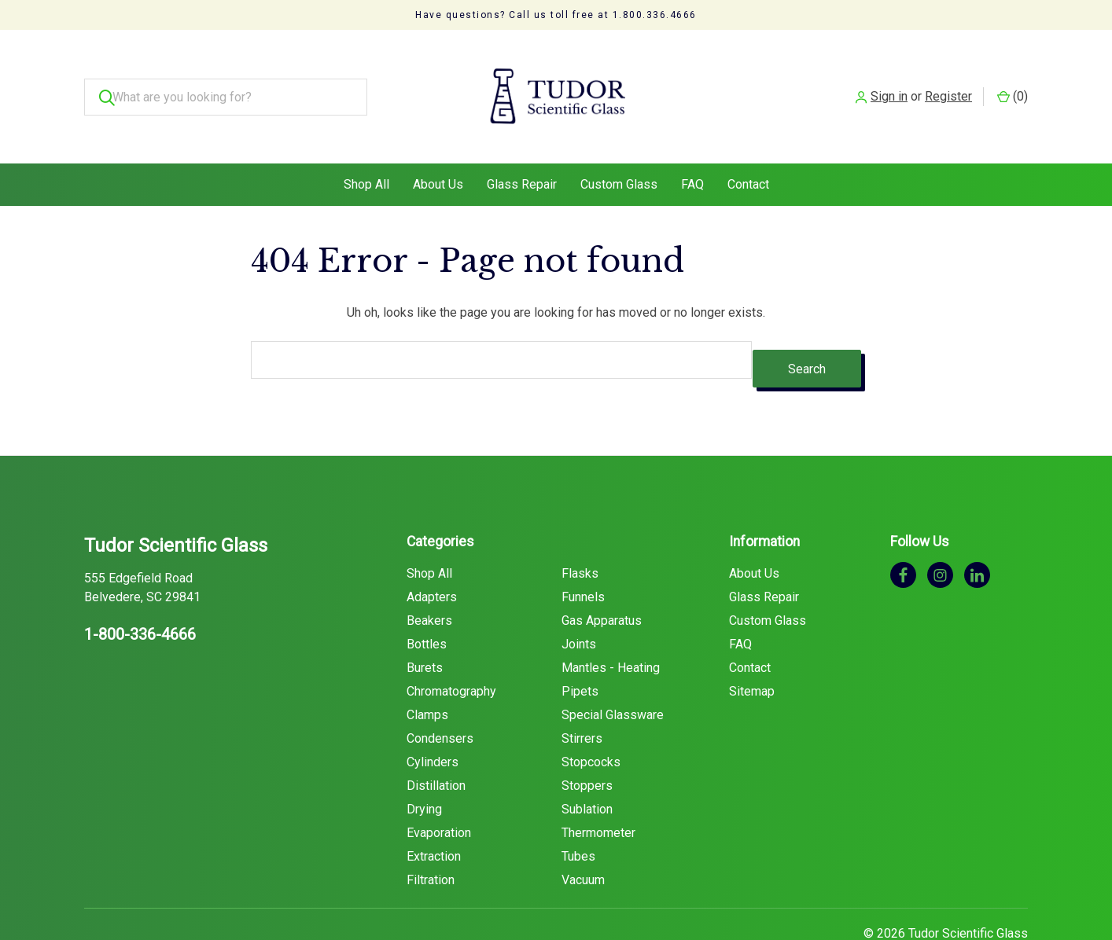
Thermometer (598, 791)
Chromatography (451, 650)
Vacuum (583, 839)
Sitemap (752, 650)
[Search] (102, 81)
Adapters (432, 556)
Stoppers (587, 744)
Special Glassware (613, 673)
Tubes (578, 815)
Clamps (427, 673)
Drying (424, 768)
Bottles (427, 603)
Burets (425, 626)
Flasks (580, 532)
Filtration (431, 839)
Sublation (587, 768)
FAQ (692, 152)
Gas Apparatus (602, 579)
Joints (579, 603)
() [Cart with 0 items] (1012, 80)
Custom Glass (618, 152)
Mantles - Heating (611, 626)
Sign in (889, 80)
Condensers (440, 697)
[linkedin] (977, 534)
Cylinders (432, 721)
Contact (748, 152)
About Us (438, 152)
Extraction (434, 815)
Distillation (436, 744)
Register (948, 80)
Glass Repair (522, 152)
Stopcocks (591, 721)
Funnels (583, 556)
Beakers (429, 579)
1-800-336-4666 (140, 594)
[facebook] (903, 534)
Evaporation (439, 791)
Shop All (366, 152)
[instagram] (940, 534)
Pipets (580, 650)
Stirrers (582, 697)
